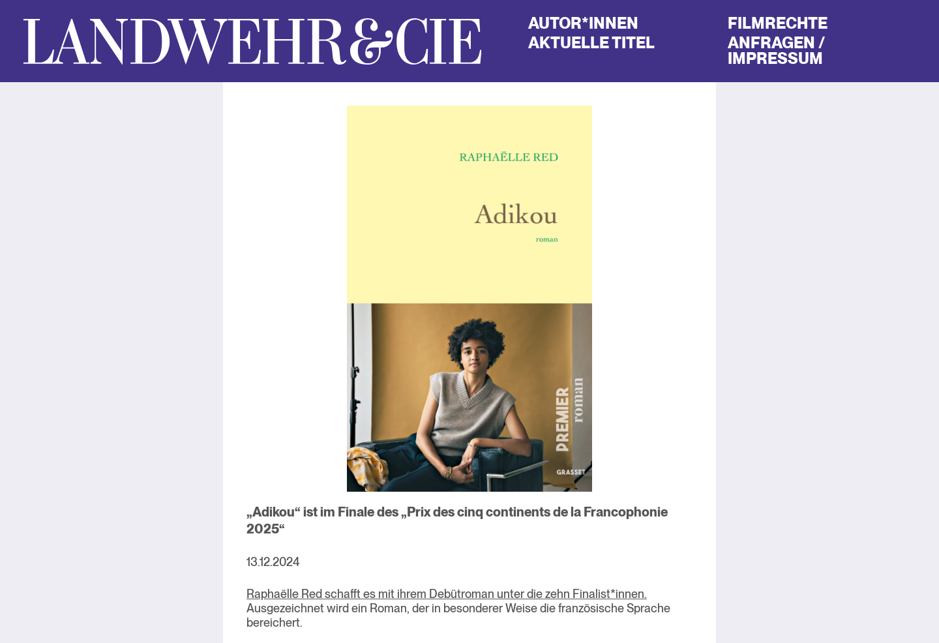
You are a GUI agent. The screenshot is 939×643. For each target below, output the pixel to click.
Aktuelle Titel (591, 42)
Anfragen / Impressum (776, 50)
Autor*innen (583, 23)
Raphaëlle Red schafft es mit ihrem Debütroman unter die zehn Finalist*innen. (446, 594)
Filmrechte (777, 23)
